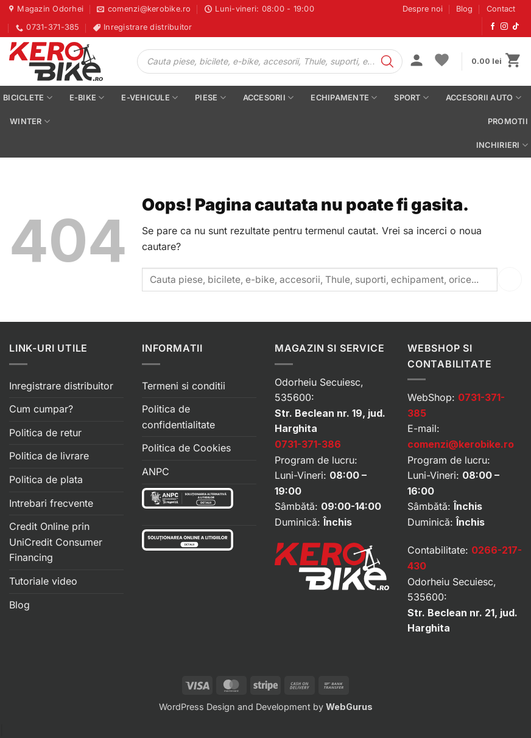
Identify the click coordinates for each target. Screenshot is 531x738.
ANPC (155, 471)
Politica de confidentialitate (178, 417)
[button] (416, 61)
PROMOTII (508, 121)
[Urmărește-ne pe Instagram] (504, 27)
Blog (464, 8)
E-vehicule (149, 97)
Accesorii (268, 97)
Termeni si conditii (183, 386)
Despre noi (423, 8)
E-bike (87, 97)
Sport (411, 97)
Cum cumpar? (41, 409)
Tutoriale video (43, 581)
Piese (210, 97)
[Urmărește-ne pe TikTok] (515, 27)
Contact (501, 8)
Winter (30, 121)
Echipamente (344, 97)
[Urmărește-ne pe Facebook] (492, 27)
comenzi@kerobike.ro (460, 444)
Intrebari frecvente (51, 503)
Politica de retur (45, 432)
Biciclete (27, 97)
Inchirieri (502, 145)
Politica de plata (46, 479)
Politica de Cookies (186, 448)
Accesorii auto (483, 97)
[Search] (387, 61)
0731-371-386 (308, 444)
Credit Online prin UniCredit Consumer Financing (55, 541)
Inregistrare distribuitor (61, 386)
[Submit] (510, 279)
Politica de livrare (49, 456)
